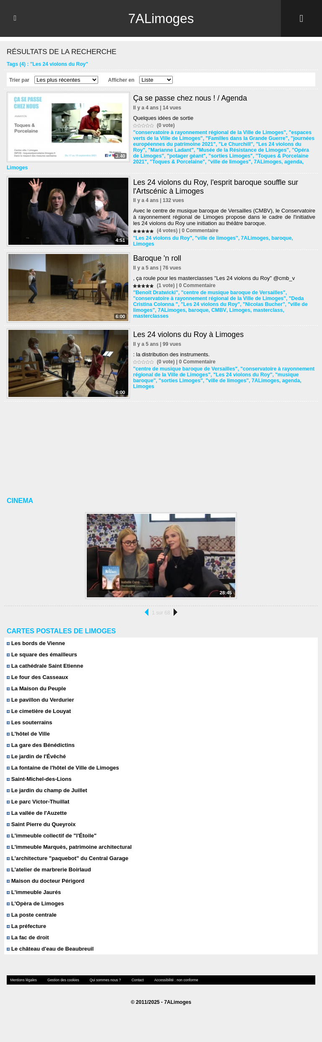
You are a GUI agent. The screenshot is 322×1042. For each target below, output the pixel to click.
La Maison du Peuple (36, 682)
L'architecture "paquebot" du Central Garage (67, 852)
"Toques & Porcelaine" (160, 162)
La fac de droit (27, 931)
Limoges (296, 162)
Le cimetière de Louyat (38, 705)
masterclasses (150, 310)
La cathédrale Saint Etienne (44, 659)
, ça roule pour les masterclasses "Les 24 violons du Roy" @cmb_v (214, 272)
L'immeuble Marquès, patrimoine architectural (68, 840)
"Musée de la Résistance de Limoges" (226, 150)
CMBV (217, 304)
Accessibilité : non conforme (172, 973)
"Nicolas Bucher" (261, 298)
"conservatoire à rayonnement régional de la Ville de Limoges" (208, 132)
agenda (274, 162)
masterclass (264, 304)
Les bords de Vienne (36, 637)
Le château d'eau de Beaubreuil (50, 942)
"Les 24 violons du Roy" (283, 144)
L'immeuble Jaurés (33, 886)
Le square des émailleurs (41, 648)
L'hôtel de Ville (28, 727)
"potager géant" (178, 156)
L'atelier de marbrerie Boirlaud (48, 863)
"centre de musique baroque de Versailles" (231, 287)
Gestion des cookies (62, 973)
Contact (134, 973)
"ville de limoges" (211, 162)
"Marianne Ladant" (155, 150)
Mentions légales (23, 973)
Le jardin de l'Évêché (36, 750)
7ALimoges (161, 18)
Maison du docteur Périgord (45, 874)
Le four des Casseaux (37, 671)
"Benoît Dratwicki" (155, 287)
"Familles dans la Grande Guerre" (244, 138)
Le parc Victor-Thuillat (38, 795)
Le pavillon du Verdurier (40, 693)
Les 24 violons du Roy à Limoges (188, 328)
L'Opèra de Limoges (35, 897)
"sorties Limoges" (221, 156)
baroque (278, 232)
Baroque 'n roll (157, 252)
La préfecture (26, 920)
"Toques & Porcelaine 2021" (279, 156)
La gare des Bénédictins (40, 739)
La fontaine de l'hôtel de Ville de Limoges (62, 761)
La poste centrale (31, 908)
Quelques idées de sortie (163, 118)
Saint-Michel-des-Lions (39, 773)
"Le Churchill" (234, 144)
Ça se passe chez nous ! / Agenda (190, 98)
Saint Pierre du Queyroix (41, 818)
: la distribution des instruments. (171, 348)
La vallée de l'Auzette (36, 807)
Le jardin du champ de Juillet (46, 784)
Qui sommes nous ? (103, 973)
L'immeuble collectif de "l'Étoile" (51, 829)
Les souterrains (29, 716)
